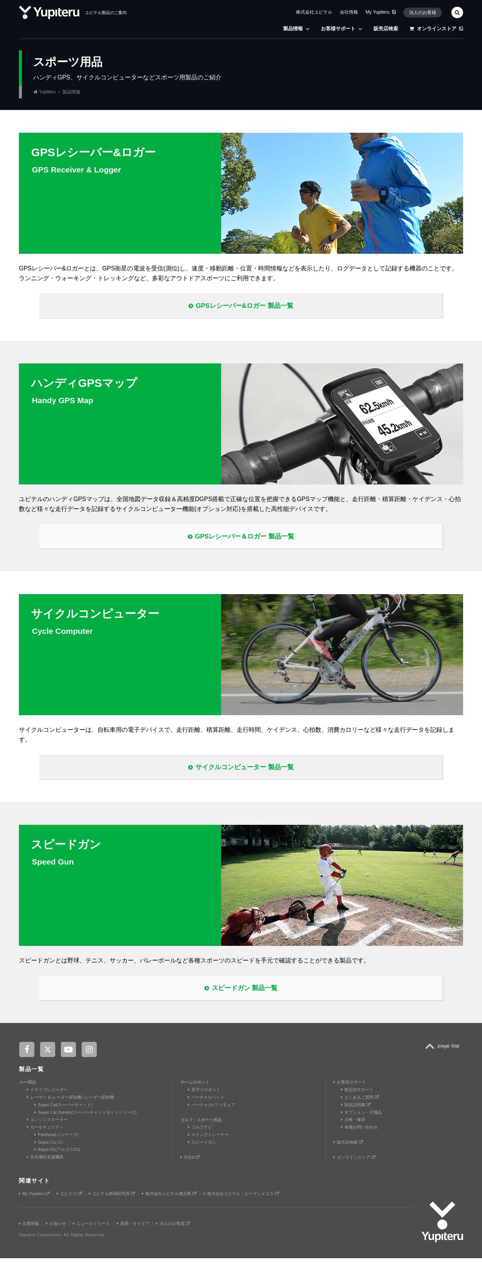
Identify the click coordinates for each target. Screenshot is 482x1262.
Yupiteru (47, 92)
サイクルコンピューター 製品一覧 (240, 769)
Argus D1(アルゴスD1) (57, 1153)
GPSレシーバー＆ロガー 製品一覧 (241, 537)
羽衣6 (190, 1161)
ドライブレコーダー (47, 1093)
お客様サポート (341, 28)
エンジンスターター (47, 1123)
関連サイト (34, 1184)
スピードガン (202, 1146)
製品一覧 (31, 1073)
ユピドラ (69, 1197)
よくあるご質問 (360, 1101)
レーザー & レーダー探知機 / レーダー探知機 (70, 1101)
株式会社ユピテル (314, 12)
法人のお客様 (422, 12)
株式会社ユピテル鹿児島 (169, 1197)
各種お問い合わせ (359, 1131)
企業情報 (29, 1227)
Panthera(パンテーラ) (56, 1138)
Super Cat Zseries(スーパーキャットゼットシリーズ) (85, 1116)
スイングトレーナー (208, 1138)
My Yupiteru (381, 12)
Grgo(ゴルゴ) (48, 1146)
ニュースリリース (91, 1227)
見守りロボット (204, 1093)
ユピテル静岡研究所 (112, 1197)
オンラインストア (436, 28)
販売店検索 (386, 28)
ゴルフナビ (200, 1131)
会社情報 (349, 12)
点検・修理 (353, 1123)
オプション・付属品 (361, 1116)
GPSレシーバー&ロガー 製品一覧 (241, 306)
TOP (444, 1054)
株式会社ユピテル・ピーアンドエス (241, 1197)
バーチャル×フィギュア (211, 1108)
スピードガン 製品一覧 (240, 991)
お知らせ (56, 1227)
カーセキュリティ (45, 1131)
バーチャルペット (206, 1101)
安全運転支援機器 (45, 1161)
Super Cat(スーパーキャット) (63, 1108)
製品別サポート (357, 1093)
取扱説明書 (355, 1108)
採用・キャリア (133, 1227)
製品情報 (296, 28)
